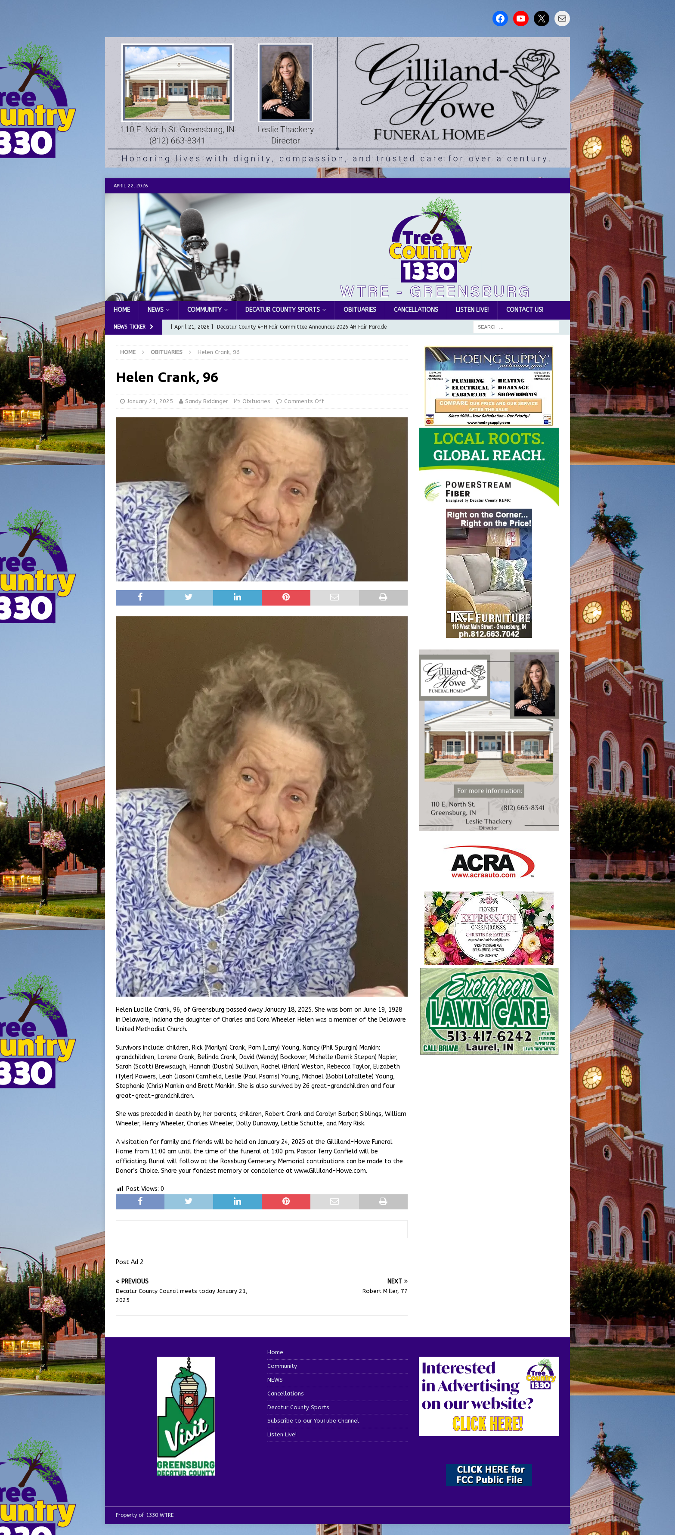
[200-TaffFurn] (489, 633)
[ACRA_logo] (489, 873)
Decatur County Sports (282, 310)
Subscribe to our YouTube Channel (313, 1420)
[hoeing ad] (489, 421)
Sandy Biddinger (206, 401)
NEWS (156, 310)
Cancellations (416, 310)
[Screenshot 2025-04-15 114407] (489, 1051)
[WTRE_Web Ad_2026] (489, 502)
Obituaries (360, 310)
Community (204, 310)
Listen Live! (472, 310)
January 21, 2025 (150, 401)
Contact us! (524, 310)
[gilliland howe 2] (337, 162)
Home (122, 310)
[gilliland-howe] (489, 826)
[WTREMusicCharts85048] (489, 960)
